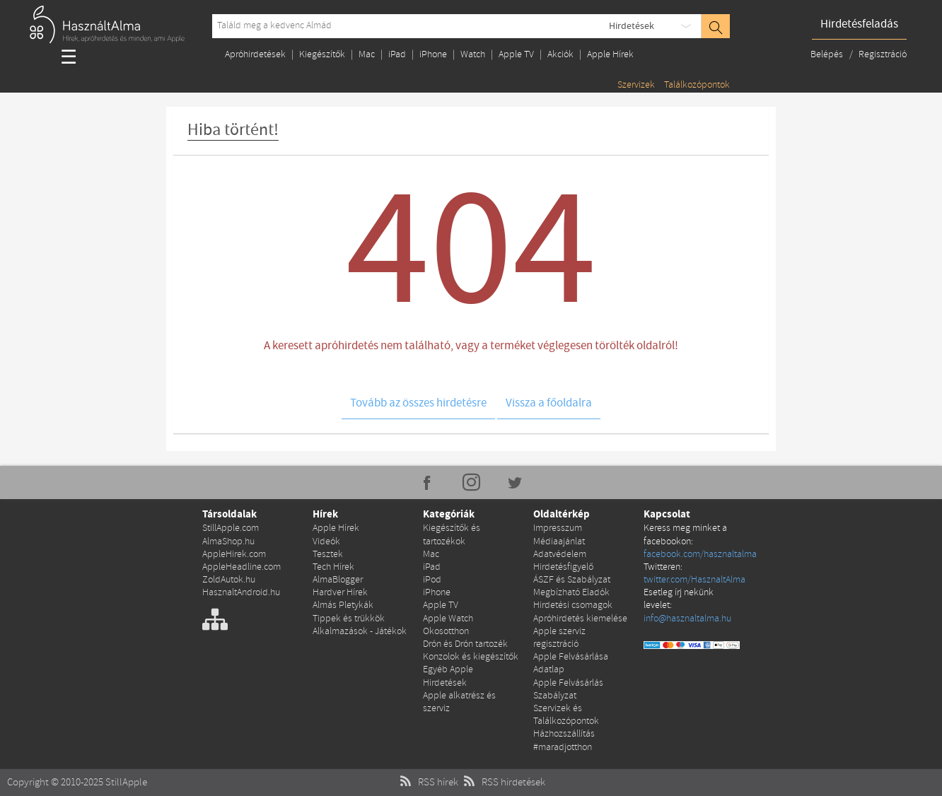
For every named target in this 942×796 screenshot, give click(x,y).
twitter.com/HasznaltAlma (694, 580)
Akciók (560, 55)
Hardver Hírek (340, 592)
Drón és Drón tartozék (465, 644)
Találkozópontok (697, 85)
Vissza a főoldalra (549, 403)
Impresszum (557, 528)
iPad (397, 55)
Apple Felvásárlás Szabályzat (568, 690)
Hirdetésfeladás (859, 24)
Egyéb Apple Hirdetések (448, 676)
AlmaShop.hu (228, 542)
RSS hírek (427, 782)
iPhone (433, 55)
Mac (367, 55)
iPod (432, 580)
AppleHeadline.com (241, 567)
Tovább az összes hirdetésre (418, 403)
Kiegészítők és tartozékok (451, 535)
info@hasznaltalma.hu (687, 619)
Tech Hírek (333, 567)
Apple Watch (448, 619)
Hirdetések (631, 26)
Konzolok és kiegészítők (470, 657)
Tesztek (328, 554)
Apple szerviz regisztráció (559, 638)
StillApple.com (230, 528)
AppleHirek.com (234, 554)
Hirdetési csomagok (572, 605)
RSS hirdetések (502, 782)
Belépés (827, 55)
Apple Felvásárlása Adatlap (570, 663)
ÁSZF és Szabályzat (571, 580)
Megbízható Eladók (571, 592)
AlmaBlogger (338, 580)
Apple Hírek (610, 55)
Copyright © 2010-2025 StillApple (77, 782)
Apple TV (516, 55)
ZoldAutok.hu (228, 580)
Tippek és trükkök (349, 619)
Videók (326, 542)
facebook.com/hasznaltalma (700, 554)
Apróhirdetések (255, 55)
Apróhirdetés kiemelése (580, 619)
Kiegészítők (322, 55)
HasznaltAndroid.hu (241, 592)
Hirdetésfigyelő (563, 567)
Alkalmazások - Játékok (360, 631)
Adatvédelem (559, 554)
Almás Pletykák (343, 605)
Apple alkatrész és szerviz (459, 702)
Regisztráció (883, 55)
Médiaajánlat (559, 542)
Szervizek (636, 85)
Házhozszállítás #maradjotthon (564, 740)
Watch (472, 55)
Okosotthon (446, 631)
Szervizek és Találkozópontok (566, 715)
